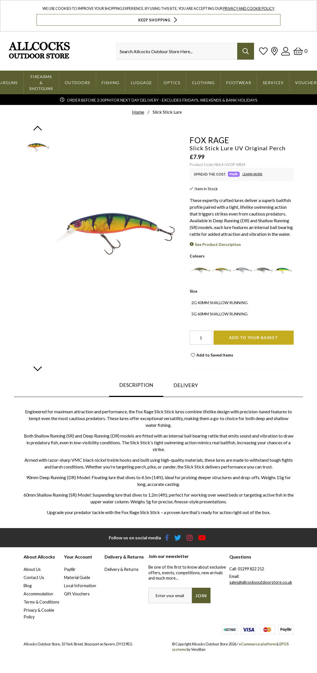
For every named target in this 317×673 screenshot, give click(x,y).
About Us (32, 569)
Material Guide (77, 577)
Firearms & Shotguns (41, 82)
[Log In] (285, 51)
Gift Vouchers (77, 593)
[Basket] (300, 51)
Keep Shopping (158, 20)
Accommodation (38, 593)
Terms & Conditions (41, 602)
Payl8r (70, 569)
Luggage (141, 82)
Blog (28, 585)
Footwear (238, 82)
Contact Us (34, 577)
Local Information (80, 585)
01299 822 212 (251, 568)
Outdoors (77, 82)
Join (201, 595)
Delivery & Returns (122, 569)
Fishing (110, 82)
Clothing (203, 82)
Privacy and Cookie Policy (248, 8)
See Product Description (218, 244)
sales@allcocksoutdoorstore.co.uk (260, 582)
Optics (172, 82)
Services (273, 82)
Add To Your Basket (253, 337)
